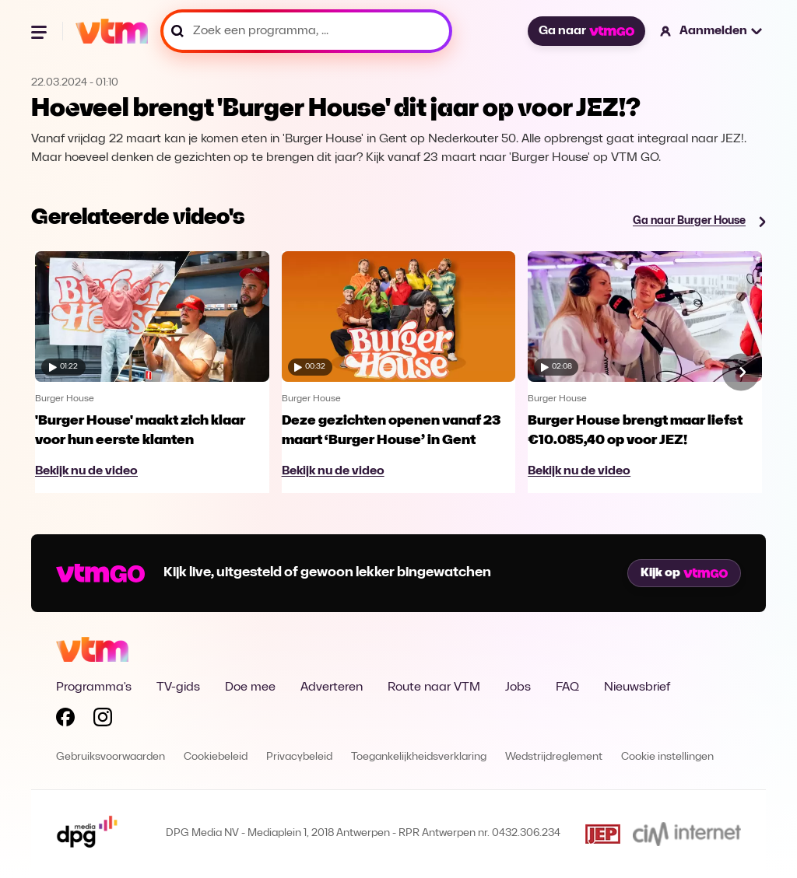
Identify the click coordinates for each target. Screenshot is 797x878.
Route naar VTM (434, 687)
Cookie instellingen (667, 757)
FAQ (567, 687)
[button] (712, 31)
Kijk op (684, 573)
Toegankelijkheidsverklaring (418, 757)
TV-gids (178, 687)
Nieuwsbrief (637, 687)
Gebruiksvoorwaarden (110, 757)
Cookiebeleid (216, 757)
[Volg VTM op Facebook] (65, 720)
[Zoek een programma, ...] (306, 31)
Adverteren (331, 687)
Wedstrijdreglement (553, 757)
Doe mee (250, 687)
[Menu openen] (40, 31)
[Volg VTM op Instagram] (102, 720)
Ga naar (586, 31)
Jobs (518, 687)
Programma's (94, 687)
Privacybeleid (299, 757)
